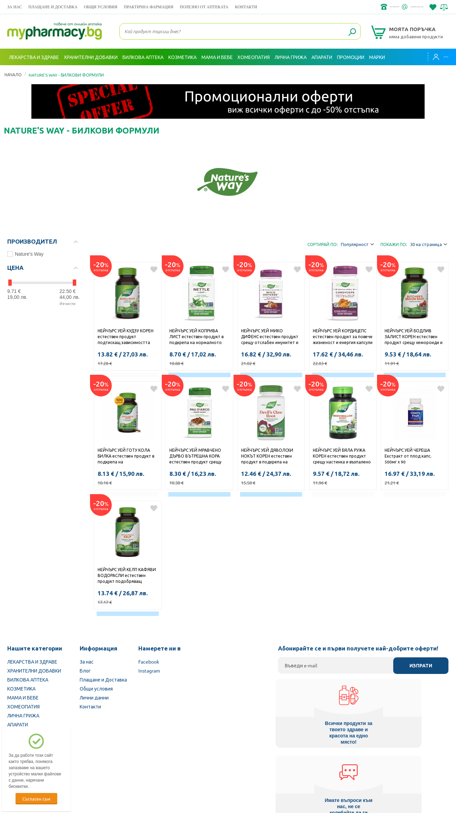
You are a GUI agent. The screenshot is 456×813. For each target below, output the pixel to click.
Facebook (148, 661)
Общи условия (100, 6)
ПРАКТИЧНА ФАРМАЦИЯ (148, 6)
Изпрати (420, 665)
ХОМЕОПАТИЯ (23, 706)
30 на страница (428, 244)
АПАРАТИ (17, 724)
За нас (14, 6)
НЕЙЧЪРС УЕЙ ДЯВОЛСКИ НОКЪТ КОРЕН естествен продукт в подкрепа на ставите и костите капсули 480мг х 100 (268, 456)
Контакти (246, 6)
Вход (435, 56)
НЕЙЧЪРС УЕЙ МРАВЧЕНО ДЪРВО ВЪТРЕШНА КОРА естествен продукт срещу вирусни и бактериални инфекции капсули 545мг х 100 (195, 456)
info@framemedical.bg (399, 7)
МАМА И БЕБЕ (23, 697)
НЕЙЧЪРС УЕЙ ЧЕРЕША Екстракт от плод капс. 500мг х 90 (408, 455)
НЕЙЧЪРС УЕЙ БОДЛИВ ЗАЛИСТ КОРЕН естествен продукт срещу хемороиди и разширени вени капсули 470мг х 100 (414, 337)
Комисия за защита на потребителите (364, 769)
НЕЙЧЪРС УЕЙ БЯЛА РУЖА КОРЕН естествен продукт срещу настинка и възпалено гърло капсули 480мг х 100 (342, 456)
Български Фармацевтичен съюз (93, 769)
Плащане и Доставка (52, 6)
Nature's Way (25, 254)
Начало (13, 74)
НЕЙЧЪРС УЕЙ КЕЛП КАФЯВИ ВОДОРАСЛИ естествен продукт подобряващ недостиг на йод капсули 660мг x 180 (127, 576)
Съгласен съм (36, 799)
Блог (85, 670)
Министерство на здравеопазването (273, 769)
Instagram (149, 670)
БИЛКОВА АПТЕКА (27, 679)
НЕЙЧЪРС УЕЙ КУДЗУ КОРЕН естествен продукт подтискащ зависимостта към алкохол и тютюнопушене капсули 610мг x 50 (125, 337)
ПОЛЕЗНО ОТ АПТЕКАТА (204, 6)
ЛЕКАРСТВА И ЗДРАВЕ (32, 661)
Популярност (357, 244)
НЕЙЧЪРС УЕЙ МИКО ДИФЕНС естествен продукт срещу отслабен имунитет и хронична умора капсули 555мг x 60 (269, 337)
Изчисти (68, 303)
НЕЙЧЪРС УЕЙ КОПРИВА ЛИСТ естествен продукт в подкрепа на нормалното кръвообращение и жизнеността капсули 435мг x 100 (197, 337)
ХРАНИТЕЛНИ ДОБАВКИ (34, 670)
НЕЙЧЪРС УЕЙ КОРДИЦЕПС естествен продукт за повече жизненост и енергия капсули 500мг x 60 (343, 337)
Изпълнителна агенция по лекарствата (181, 769)
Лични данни (94, 697)
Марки (377, 57)
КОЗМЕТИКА (21, 688)
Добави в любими (153, 269)
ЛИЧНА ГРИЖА (23, 715)
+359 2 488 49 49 (345, 7)
